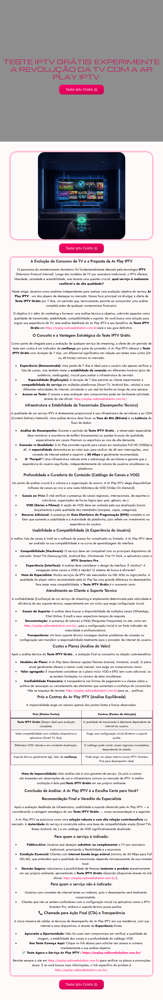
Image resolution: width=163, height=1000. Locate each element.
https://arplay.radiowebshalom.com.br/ (71, 328)
